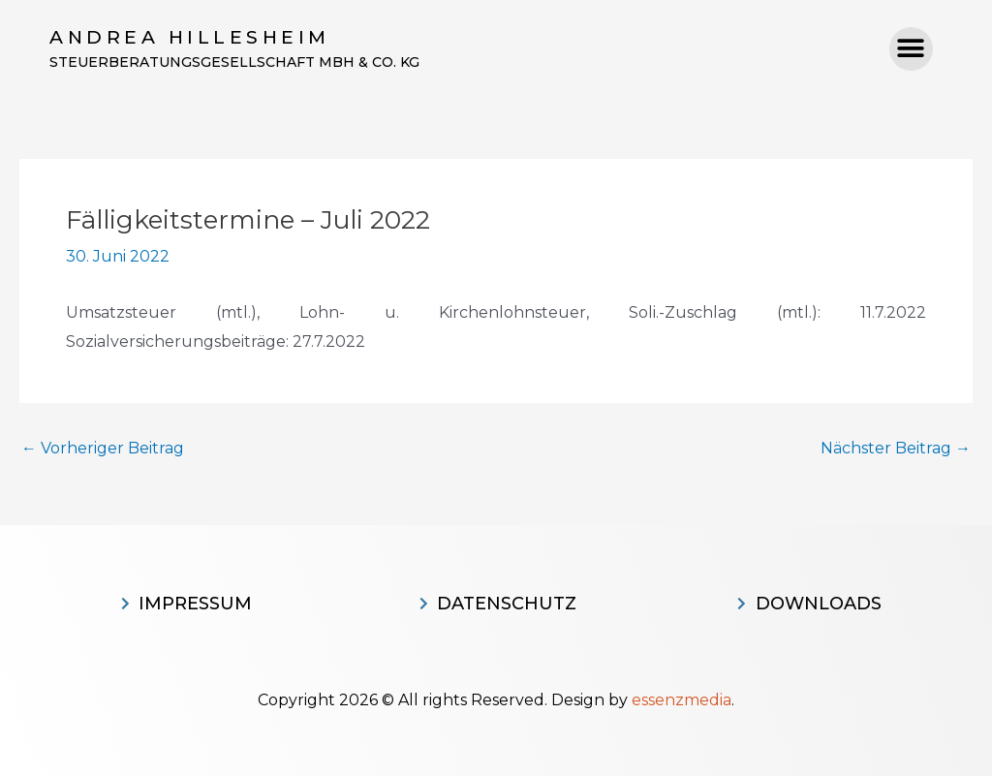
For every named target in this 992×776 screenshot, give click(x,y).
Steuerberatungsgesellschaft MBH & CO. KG (234, 62)
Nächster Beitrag (896, 448)
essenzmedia (681, 700)
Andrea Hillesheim (189, 37)
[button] (911, 49)
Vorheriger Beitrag (102, 448)
